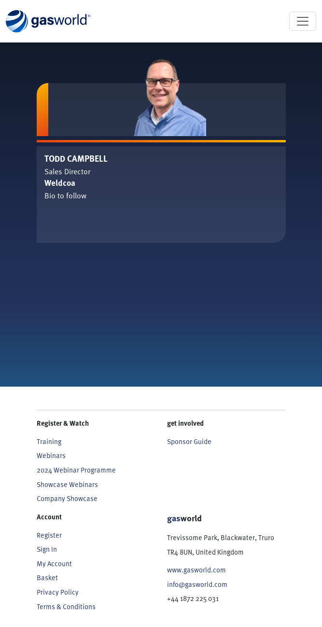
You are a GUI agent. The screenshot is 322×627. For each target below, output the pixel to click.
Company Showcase (67, 498)
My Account (54, 563)
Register (49, 535)
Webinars (51, 455)
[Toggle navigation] (302, 21)
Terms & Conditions (66, 606)
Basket (47, 577)
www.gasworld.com (196, 569)
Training (49, 441)
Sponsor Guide (189, 441)
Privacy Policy (58, 592)
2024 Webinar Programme (76, 469)
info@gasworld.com (197, 584)
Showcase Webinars (67, 484)
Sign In (47, 549)
